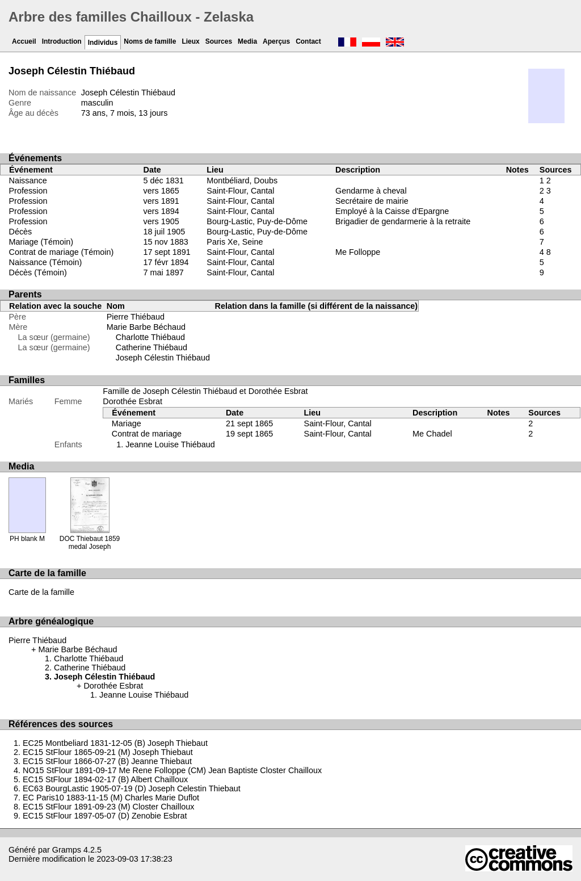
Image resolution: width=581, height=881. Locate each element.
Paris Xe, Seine (235, 241)
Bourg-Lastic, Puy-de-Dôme (257, 221)
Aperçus (276, 41)
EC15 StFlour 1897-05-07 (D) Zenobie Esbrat (105, 815)
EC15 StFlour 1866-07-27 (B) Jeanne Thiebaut (107, 761)
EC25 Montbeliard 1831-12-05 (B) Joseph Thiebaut (115, 743)
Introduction (62, 41)
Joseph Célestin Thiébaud (163, 357)
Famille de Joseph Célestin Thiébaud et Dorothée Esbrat (205, 391)
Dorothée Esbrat (132, 401)
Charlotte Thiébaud (150, 337)
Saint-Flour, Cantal (240, 190)
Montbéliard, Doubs (242, 180)
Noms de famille (150, 41)
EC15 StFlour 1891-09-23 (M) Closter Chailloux (108, 806)
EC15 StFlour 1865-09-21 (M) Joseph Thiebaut (108, 752)
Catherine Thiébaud (151, 347)
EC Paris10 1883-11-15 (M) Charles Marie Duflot (111, 797)
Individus (103, 43)
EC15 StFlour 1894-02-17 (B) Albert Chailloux (105, 779)
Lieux (190, 41)
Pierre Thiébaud (136, 316)
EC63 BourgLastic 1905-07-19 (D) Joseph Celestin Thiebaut (132, 788)
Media (247, 41)
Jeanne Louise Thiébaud (169, 444)
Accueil (24, 41)
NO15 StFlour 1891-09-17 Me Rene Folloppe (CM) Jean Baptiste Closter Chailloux (172, 770)
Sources (218, 41)
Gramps (66, 849)
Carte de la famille (41, 592)
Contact (308, 41)
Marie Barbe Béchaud (146, 327)
